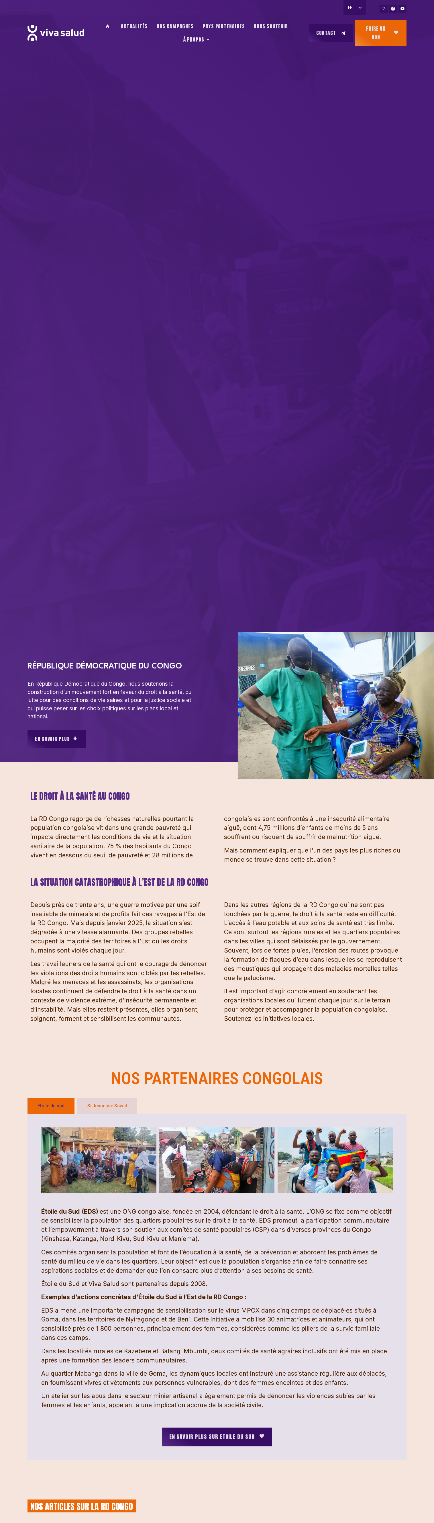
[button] (48, 1160)
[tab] (51, 1106)
